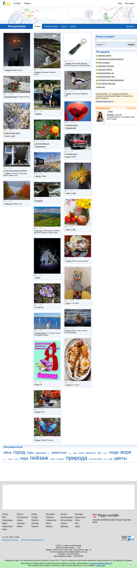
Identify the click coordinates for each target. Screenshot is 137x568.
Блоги (77, 520)
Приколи (35, 520)
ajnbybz (7, 70)
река (105, 459)
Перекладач (7, 520)
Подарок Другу (70, 154)
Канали (73, 26)
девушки (41, 452)
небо (5, 459)
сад (110, 459)
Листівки (35, 523)
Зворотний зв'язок (10, 540)
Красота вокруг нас (105, 76)
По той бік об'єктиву (106, 83)
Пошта (5, 514)
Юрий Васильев (10, 97)
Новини (63, 523)
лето (105, 453)
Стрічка (64, 26)
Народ (19, 520)
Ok (130, 565)
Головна (17, 3)
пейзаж (39, 458)
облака (10, 459)
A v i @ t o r (39, 307)
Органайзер (7, 526)
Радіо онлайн (108, 515)
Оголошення (22, 517)
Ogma (37, 412)
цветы (120, 458)
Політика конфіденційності (32, 540)
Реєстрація (129, 3)
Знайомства (103, 108)
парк (24, 458)
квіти (81, 453)
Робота (20, 514)
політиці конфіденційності (101, 563)
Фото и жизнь (103, 62)
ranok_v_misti (9, 136)
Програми (50, 514)
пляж (52, 459)
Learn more (100, 565)
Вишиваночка (39, 146)
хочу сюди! (131, 108)
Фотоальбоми (66, 520)
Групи (77, 526)
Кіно (77, 523)
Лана (110, 111)
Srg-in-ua (38, 231)
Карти (48, 523)
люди (114, 452)
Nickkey (37, 72)
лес (99, 452)
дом (49, 453)
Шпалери (21, 523)
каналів (105, 51)
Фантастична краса (12, 133)
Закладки (79, 514)
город (19, 452)
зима (75, 453)
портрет (60, 459)
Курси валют (80, 517)
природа (76, 458)
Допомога (130, 26)
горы (30, 452)
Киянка (67, 63)
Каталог (63, 514)
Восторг (100, 87)
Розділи (27, 3)
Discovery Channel (105, 66)
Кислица (38, 114)
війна (8, 452)
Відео (4, 523)
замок (69, 453)
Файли (20, 526)
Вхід (120, 3)
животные (59, 452)
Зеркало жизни (103, 55)
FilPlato (67, 94)
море (125, 452)
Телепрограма (66, 517)
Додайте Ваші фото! (104, 101)
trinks (67, 303)
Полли (37, 278)
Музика (49, 526)
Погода (34, 517)
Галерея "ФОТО (104, 69)
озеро (16, 459)
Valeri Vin (8, 204)
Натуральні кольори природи (109, 59)
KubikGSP (38, 201)
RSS (4, 517)
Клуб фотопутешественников (110, 80)
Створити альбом (51, 26)
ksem (36, 384)
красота (90, 452)
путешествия (95, 459)
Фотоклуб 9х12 (40, 333)
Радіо (4, 529)
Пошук (34, 514)
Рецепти (35, 526)
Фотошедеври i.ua (105, 73)
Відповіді (64, 526)
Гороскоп (50, 517)
